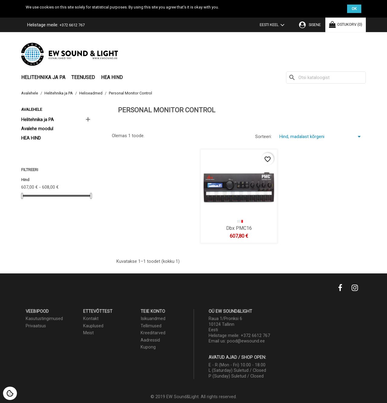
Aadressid (150, 340)
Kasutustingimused (44, 318)
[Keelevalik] (273, 25)
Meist (88, 332)
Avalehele (31, 109)
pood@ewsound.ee (246, 341)
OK (354, 8)
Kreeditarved (153, 332)
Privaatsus (36, 326)
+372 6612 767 (72, 25)
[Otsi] (326, 77)
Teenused (83, 77)
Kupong (148, 347)
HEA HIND (112, 77)
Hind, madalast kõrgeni (321, 136)
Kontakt (91, 318)
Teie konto (153, 311)
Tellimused (151, 326)
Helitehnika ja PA (43, 77)
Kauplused (93, 326)
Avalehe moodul (37, 128)
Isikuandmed (153, 318)
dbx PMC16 (239, 228)
